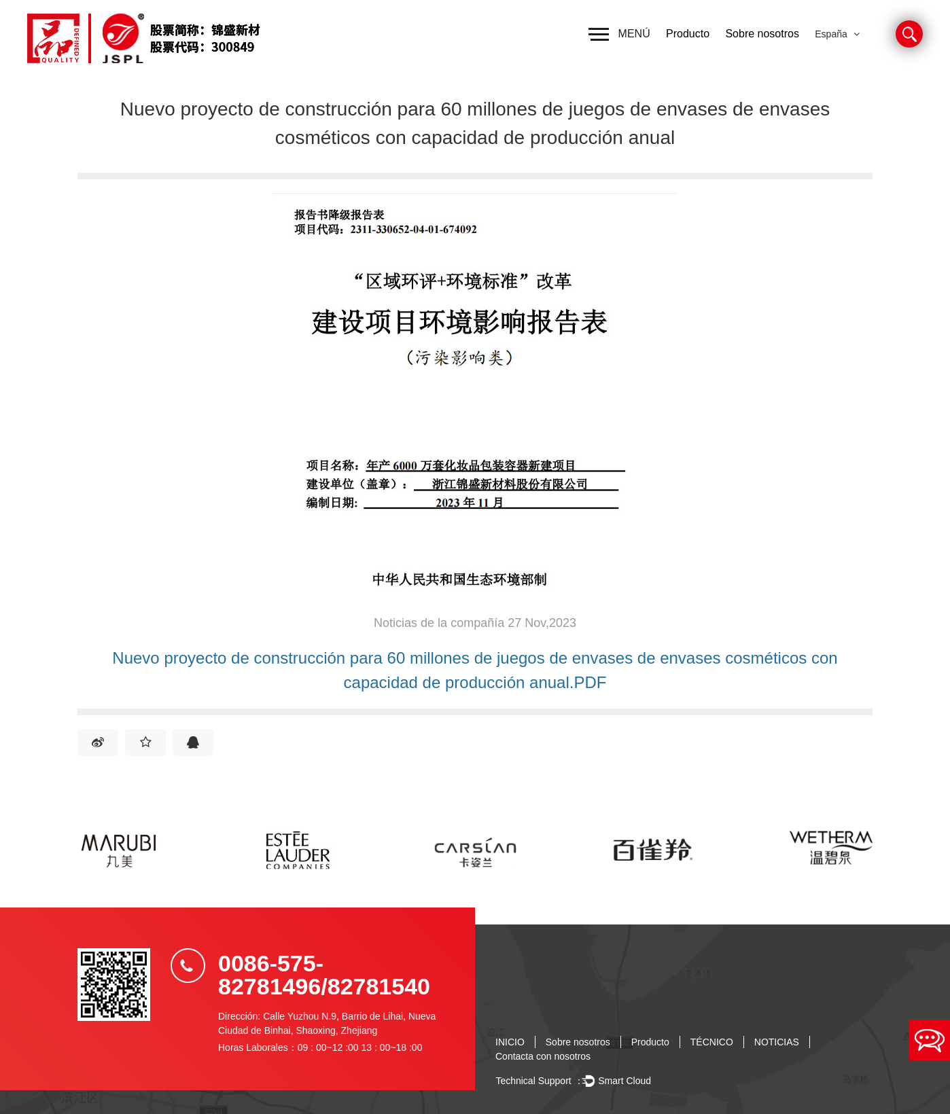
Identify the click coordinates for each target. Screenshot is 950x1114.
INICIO (510, 1042)
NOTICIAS (776, 1042)
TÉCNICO (711, 1042)
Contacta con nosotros (543, 1056)
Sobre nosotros (762, 33)
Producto (687, 33)
